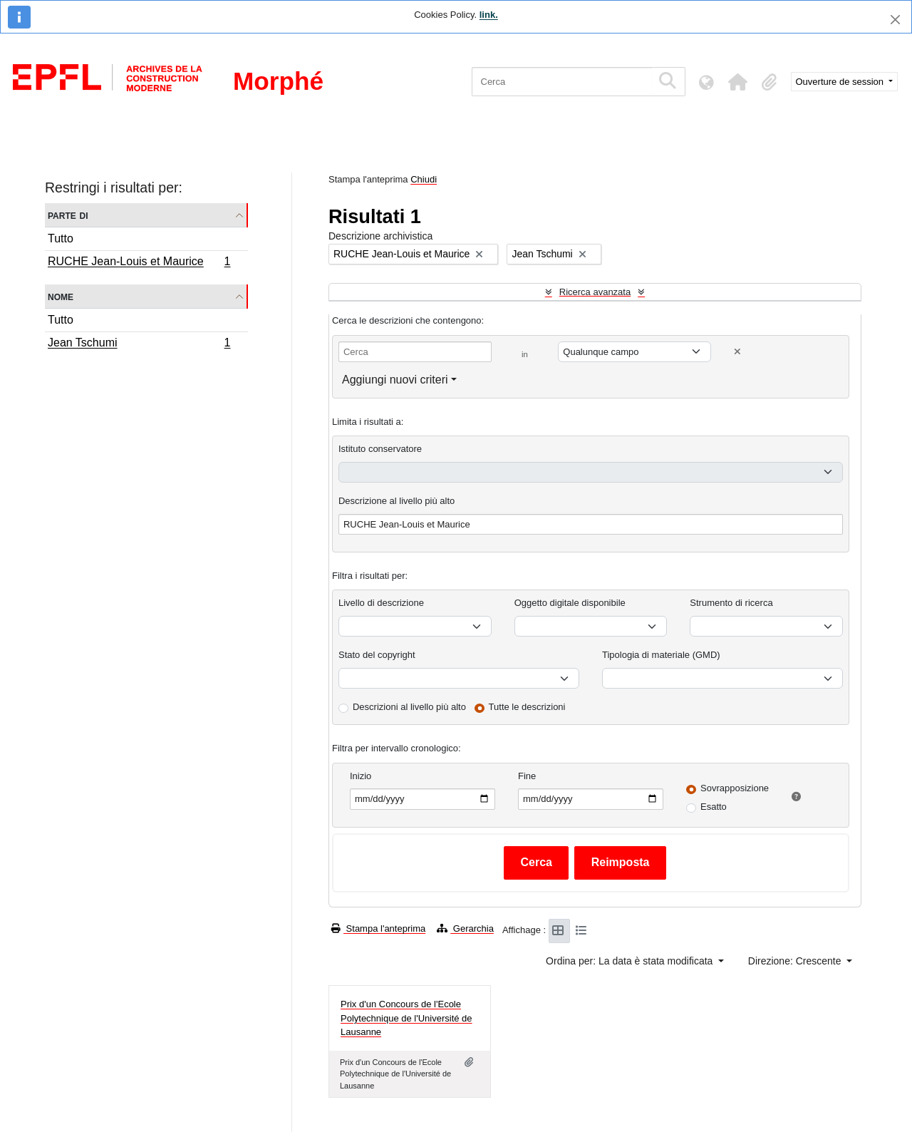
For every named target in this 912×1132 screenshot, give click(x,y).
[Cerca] (562, 81)
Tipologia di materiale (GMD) (661, 654)
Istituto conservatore (380, 448)
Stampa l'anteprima (378, 928)
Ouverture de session (841, 81)
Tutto (60, 238)
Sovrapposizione (734, 788)
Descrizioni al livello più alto (409, 706)
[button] (738, 82)
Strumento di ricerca (731, 602)
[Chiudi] (895, 19)
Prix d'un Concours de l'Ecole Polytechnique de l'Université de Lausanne (406, 1018)
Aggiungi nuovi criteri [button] (395, 380)
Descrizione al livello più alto (396, 500)
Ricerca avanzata (595, 292)
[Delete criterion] (737, 351)
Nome (60, 296)
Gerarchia (465, 928)
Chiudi (423, 179)
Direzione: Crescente (796, 961)
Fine (527, 776)
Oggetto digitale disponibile (570, 602)
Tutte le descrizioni (527, 706)
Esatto (713, 806)
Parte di (68, 215)
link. (489, 14)
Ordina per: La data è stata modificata (630, 961)
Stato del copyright (376, 654)
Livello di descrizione (381, 602)
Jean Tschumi (139, 344)
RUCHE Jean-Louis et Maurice (139, 263)
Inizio (360, 776)
